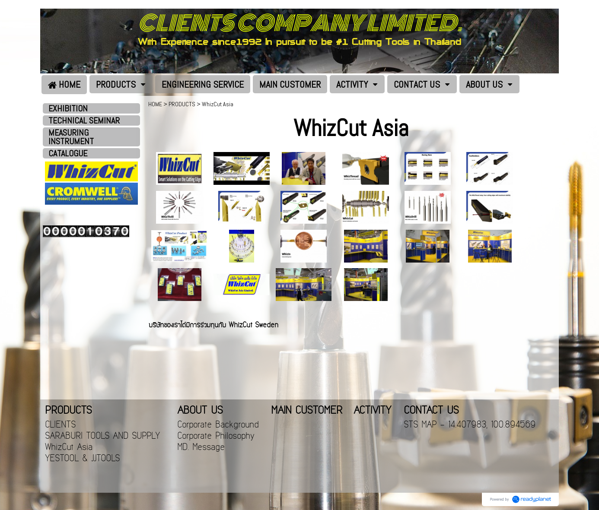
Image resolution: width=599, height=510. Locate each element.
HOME (155, 104)
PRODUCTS (182, 104)
